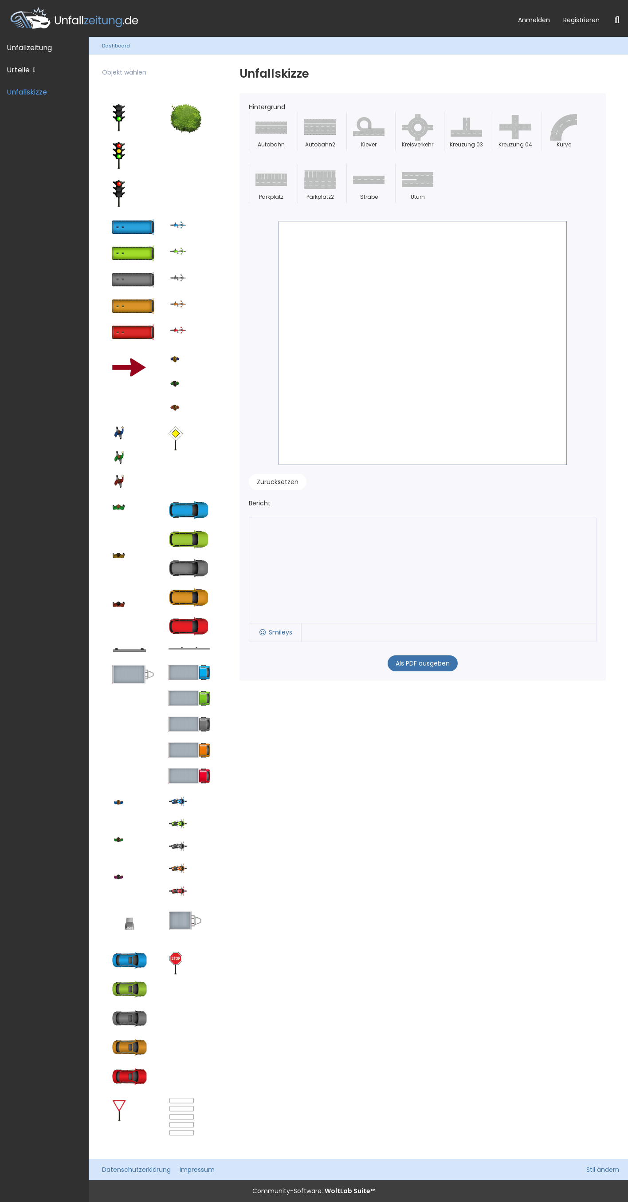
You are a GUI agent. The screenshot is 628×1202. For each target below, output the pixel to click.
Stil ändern (602, 1169)
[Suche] (617, 20)
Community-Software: (314, 1190)
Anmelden (534, 20)
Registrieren (581, 20)
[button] (275, 632)
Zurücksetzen (277, 481)
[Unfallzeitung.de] (255, 18)
